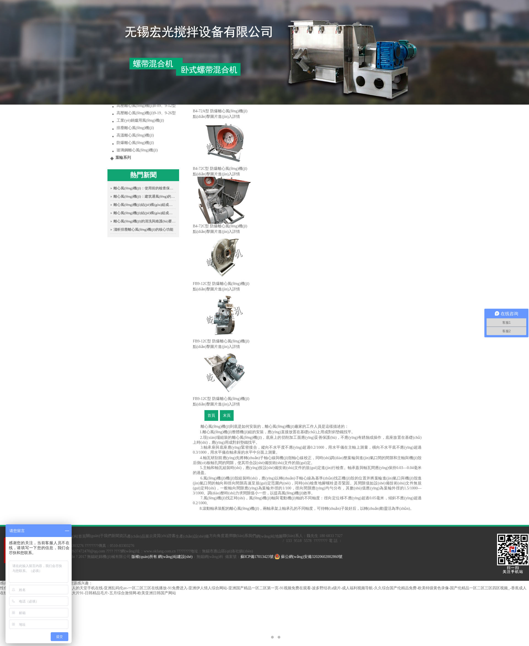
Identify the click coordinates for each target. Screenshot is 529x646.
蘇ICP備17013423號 (257, 557)
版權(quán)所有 (144, 557)
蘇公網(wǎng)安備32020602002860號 (308, 557)
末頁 (227, 415)
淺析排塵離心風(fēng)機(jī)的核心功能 (143, 229)
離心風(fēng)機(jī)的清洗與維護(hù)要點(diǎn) (145, 221)
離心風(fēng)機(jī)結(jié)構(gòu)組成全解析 (145, 205)
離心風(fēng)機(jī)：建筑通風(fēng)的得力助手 (145, 196)
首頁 (211, 415)
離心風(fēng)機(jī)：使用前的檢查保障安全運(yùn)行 (145, 188)
